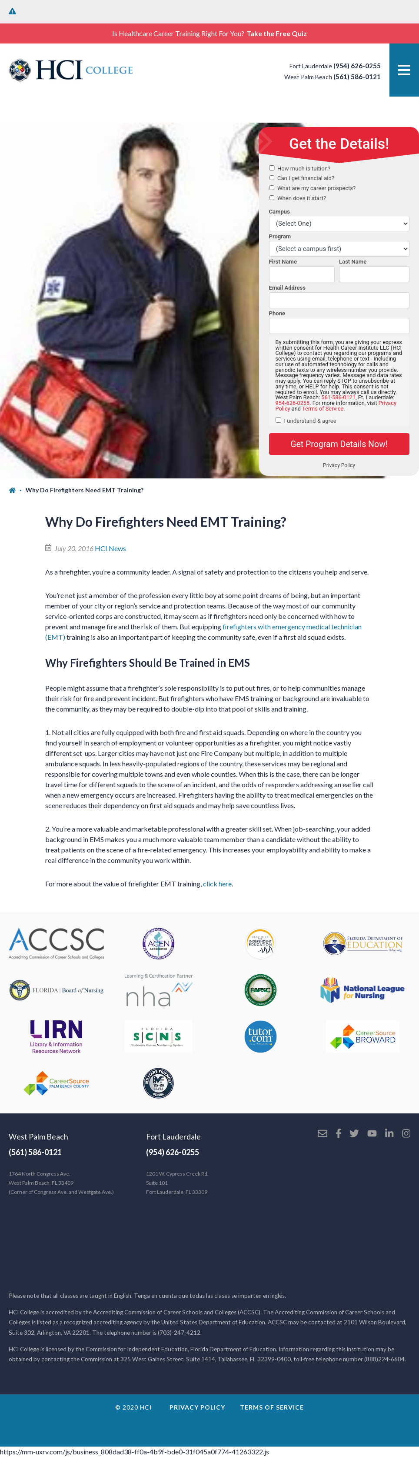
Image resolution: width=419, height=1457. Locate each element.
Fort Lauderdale (173, 1136)
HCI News (110, 548)
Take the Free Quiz (276, 33)
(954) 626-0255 (357, 66)
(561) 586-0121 (357, 76)
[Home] (17, 490)
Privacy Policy (197, 1407)
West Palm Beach (38, 1136)
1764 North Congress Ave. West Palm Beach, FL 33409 (61, 1182)
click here (217, 883)
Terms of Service (272, 1407)
